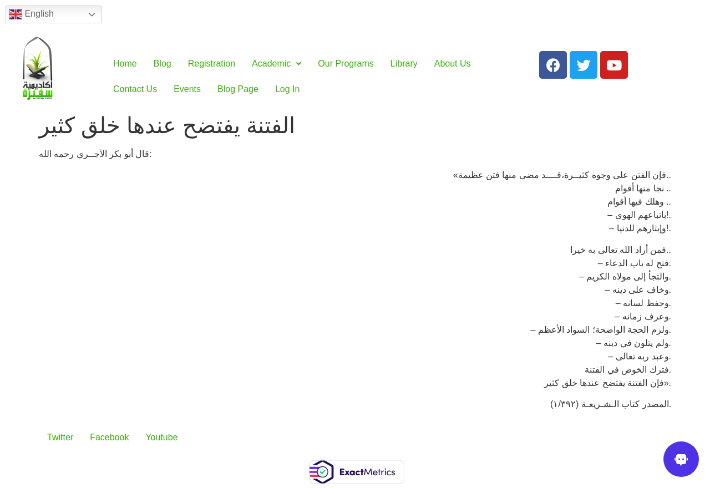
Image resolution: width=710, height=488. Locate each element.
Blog (162, 63)
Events (187, 89)
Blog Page (237, 89)
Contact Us (135, 89)
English (31, 14)
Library (404, 63)
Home (125, 63)
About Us (452, 63)
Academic (276, 63)
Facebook (109, 437)
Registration (211, 63)
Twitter (60, 437)
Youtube (161, 437)
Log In (287, 89)
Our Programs (345, 63)
